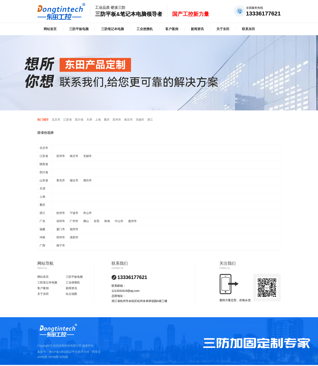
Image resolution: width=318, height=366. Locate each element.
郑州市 (60, 237)
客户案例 (171, 29)
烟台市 (74, 180)
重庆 (107, 119)
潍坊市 (87, 180)
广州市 (74, 221)
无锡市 (140, 119)
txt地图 (63, 356)
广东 (42, 221)
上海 (98, 119)
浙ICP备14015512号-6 (63, 351)
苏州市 (117, 119)
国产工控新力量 (190, 14)
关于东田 (222, 29)
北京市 (56, 119)
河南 (42, 237)
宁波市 (74, 213)
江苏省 (67, 119)
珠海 (107, 221)
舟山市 (87, 213)
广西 (42, 245)
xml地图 (42, 356)
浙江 (150, 119)
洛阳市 (74, 237)
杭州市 (60, 213)
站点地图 (71, 293)
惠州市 (132, 221)
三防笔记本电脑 (112, 29)
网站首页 (50, 29)
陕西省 (44, 164)
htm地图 (53, 356)
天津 (89, 119)
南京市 (128, 119)
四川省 (79, 119)
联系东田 (248, 29)
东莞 (96, 221)
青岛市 (60, 180)
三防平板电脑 (79, 29)
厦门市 (60, 229)
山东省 (44, 180)
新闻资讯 (197, 29)
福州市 (74, 229)
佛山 (86, 221)
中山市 (119, 221)
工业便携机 (144, 29)
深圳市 (60, 221)
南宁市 (60, 245)
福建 (42, 229)
